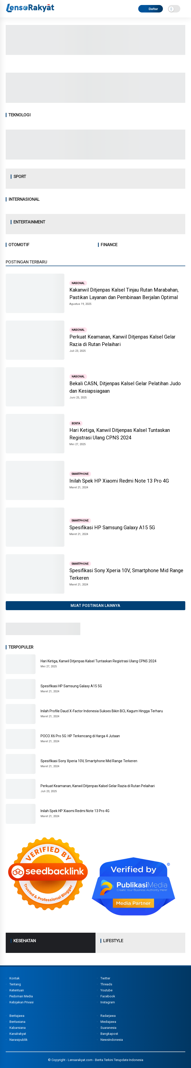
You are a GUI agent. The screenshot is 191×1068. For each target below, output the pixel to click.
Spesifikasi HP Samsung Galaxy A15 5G (112, 528)
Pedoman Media (21, 996)
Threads (106, 984)
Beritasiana (17, 1022)
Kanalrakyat (17, 1034)
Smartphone (80, 474)
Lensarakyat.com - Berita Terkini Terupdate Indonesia (105, 1060)
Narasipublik (18, 1040)
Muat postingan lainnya (95, 606)
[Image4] (96, 158)
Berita (76, 423)
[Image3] (43, 633)
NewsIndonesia (111, 1040)
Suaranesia (108, 1028)
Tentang (15, 984)
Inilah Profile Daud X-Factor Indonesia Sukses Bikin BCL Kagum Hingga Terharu (102, 711)
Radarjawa (108, 1016)
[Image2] (96, 53)
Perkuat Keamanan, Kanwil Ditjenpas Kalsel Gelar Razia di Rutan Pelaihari (122, 340)
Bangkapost (109, 1034)
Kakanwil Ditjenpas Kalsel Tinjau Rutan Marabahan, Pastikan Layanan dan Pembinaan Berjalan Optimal (124, 293)
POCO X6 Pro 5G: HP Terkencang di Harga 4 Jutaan (80, 736)
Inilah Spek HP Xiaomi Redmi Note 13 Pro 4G (119, 481)
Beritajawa (16, 1016)
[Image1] (96, 101)
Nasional (78, 283)
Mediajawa (108, 1022)
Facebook (107, 996)
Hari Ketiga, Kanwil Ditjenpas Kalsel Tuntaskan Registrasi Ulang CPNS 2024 (119, 434)
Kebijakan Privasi (21, 1002)
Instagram (107, 1002)
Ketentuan (16, 990)
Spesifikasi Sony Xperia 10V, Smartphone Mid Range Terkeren (126, 574)
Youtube (106, 990)
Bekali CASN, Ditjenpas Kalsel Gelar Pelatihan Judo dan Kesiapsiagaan (125, 387)
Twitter (105, 978)
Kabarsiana (17, 1028)
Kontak (14, 978)
